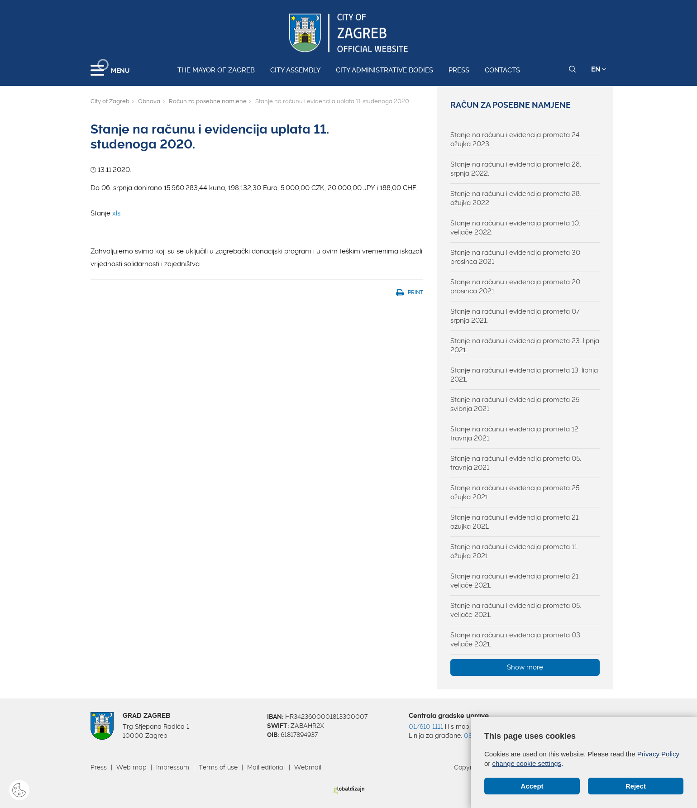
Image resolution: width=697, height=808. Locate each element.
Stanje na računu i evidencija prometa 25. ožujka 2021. (515, 492)
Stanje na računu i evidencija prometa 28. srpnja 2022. (515, 168)
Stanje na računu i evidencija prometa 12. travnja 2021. (515, 433)
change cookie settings (527, 763)
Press (459, 70)
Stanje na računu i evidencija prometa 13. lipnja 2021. (524, 374)
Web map (131, 767)
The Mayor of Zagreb (216, 70)
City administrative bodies (384, 70)
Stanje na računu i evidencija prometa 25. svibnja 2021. (515, 404)
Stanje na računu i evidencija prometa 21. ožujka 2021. (515, 522)
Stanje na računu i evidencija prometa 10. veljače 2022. (515, 227)
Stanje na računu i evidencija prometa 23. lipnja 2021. (524, 345)
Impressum (172, 767)
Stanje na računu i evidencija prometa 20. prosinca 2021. (516, 286)
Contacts (502, 70)
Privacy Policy (658, 754)
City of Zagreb (110, 101)
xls (116, 213)
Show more (525, 667)
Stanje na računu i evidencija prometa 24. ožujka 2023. (515, 139)
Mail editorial (266, 767)
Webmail (307, 767)
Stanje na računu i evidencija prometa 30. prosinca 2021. (516, 257)
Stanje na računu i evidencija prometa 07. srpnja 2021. (515, 316)
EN (598, 69)
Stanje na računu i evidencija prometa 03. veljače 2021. (516, 639)
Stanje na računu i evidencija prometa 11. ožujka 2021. (514, 551)
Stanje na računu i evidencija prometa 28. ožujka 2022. (515, 198)
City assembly (295, 70)
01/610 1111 (426, 726)
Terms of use (218, 767)
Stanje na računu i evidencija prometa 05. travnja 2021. (515, 463)
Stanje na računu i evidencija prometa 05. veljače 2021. (515, 610)
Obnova (149, 101)
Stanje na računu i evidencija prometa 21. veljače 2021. (515, 580)
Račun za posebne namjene (208, 101)
